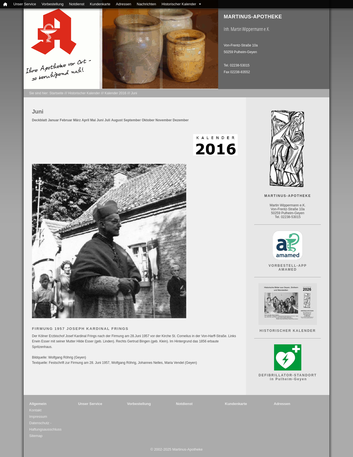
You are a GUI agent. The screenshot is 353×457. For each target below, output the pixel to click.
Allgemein (37, 404)
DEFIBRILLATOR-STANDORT (287, 375)
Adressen (123, 4)
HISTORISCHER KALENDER (288, 331)
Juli (107, 120)
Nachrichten (146, 4)
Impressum (38, 416)
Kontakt (35, 410)
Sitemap (36, 436)
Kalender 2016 (115, 93)
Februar (66, 120)
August (117, 120)
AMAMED (288, 269)
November (163, 120)
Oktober (148, 120)
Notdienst (76, 4)
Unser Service (24, 4)
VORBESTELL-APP (288, 266)
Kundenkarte (100, 4)
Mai (93, 120)
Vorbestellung (53, 4)
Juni (134, 93)
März (77, 120)
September (132, 120)
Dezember (180, 120)
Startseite (56, 93)
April (85, 120)
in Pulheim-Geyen (288, 379)
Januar (53, 120)
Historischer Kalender (178, 4)
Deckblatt (39, 120)
